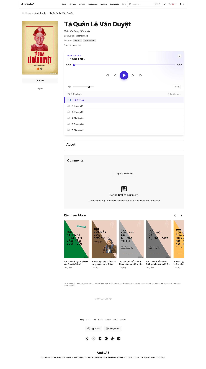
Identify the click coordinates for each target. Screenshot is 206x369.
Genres (82, 4)
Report (40, 88)
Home (64, 4)
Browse (73, 4)
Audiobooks (40, 13)
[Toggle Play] (124, 75)
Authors (104, 4)
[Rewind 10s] (115, 75)
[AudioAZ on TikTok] (112, 338)
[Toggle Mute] (69, 87)
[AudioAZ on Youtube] (106, 338)
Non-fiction (89, 40)
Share (40, 80)
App (94, 320)
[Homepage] (27, 4)
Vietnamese (82, 35)
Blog (124, 4)
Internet (77, 45)
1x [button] (177, 87)
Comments (114, 4)
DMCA (115, 320)
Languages (92, 4)
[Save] (179, 56)
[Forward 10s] (133, 75)
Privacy (108, 320)
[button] (173, 4)
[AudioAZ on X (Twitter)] (93, 338)
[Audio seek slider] (124, 65)
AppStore (93, 328)
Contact (123, 320)
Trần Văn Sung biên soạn (77, 31)
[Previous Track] (107, 75)
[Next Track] (140, 75)
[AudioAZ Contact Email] (119, 338)
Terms (100, 320)
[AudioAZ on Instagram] (100, 338)
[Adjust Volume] (83, 87)
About (88, 320)
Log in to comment (124, 174)
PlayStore (112, 328)
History (77, 40)
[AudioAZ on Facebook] (87, 338)
